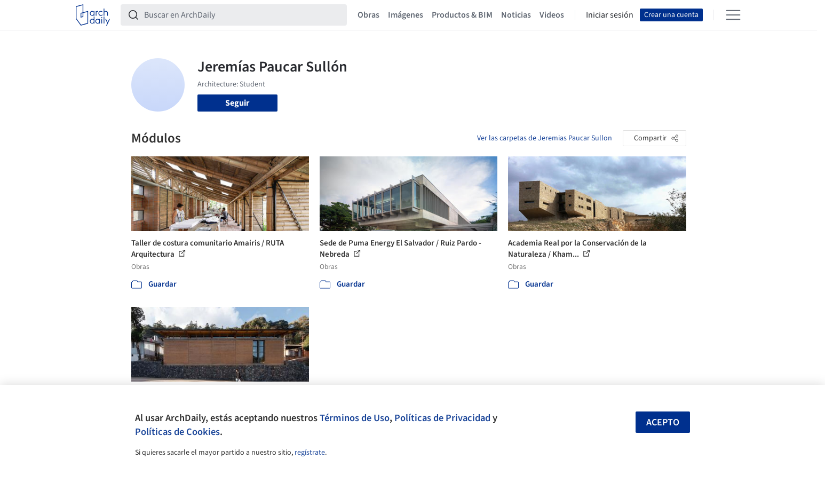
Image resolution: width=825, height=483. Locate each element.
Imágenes (405, 15)
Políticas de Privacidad (442, 418)
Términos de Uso (355, 418)
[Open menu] (733, 14)
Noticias (516, 15)
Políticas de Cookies (177, 432)
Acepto (662, 422)
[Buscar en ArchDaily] (242, 15)
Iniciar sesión (609, 15)
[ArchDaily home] (93, 15)
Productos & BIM (462, 15)
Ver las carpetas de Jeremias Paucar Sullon (544, 138)
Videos (552, 15)
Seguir (237, 103)
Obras (368, 15)
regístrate (310, 452)
